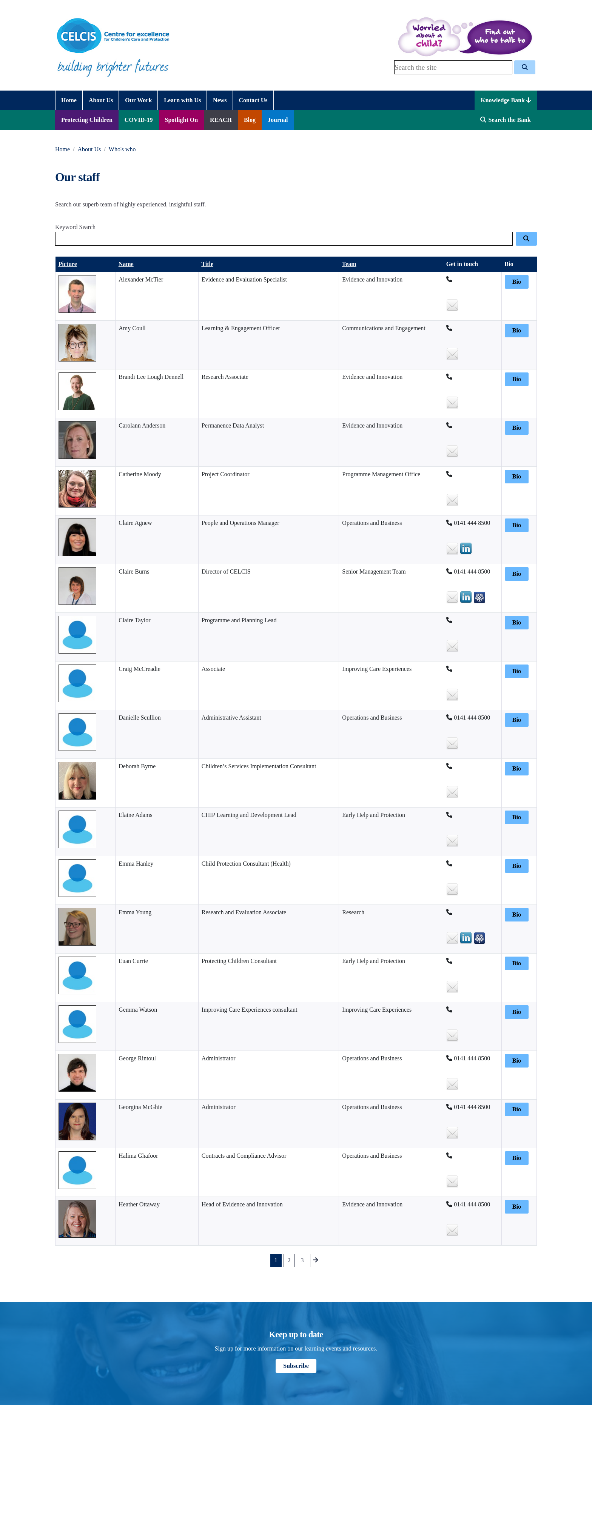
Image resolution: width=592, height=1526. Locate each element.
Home (62, 149)
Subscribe (296, 1366)
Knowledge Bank (506, 100)
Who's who (122, 149)
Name (126, 264)
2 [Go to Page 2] (289, 1260)
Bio (516, 281)
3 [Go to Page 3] (302, 1260)
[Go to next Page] (315, 1260)
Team (349, 264)
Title (207, 264)
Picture (68, 264)
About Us (89, 149)
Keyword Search (75, 227)
